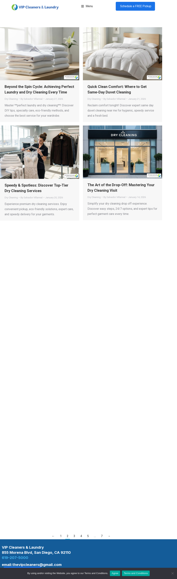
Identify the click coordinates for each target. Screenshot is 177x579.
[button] (87, 6)
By (32, 99)
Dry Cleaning (11, 99)
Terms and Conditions (136, 573)
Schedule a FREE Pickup (135, 6)
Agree (115, 573)
